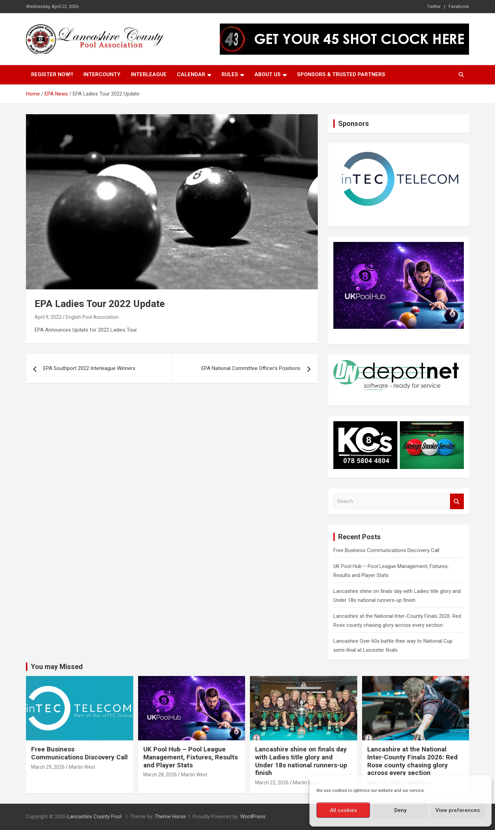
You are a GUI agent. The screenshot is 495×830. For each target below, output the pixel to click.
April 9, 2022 (48, 317)
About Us (267, 74)
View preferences (457, 810)
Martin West (82, 767)
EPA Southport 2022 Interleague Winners (89, 368)
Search (457, 501)
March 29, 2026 (48, 767)
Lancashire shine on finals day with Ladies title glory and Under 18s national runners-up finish (301, 761)
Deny (400, 810)
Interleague (148, 74)
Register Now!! (52, 74)
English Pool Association (92, 317)
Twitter (434, 6)
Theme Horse (170, 816)
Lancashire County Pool (95, 816)
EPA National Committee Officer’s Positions (250, 368)
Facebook (459, 6)
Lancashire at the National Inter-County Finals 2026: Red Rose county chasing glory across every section (412, 761)
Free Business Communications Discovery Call (386, 550)
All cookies (343, 810)
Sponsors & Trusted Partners (341, 74)
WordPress (253, 816)
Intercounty (101, 74)
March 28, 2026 (160, 774)
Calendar (191, 74)
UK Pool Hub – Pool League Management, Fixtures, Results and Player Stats (190, 757)
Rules (230, 74)
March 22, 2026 (272, 782)
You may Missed (57, 666)
